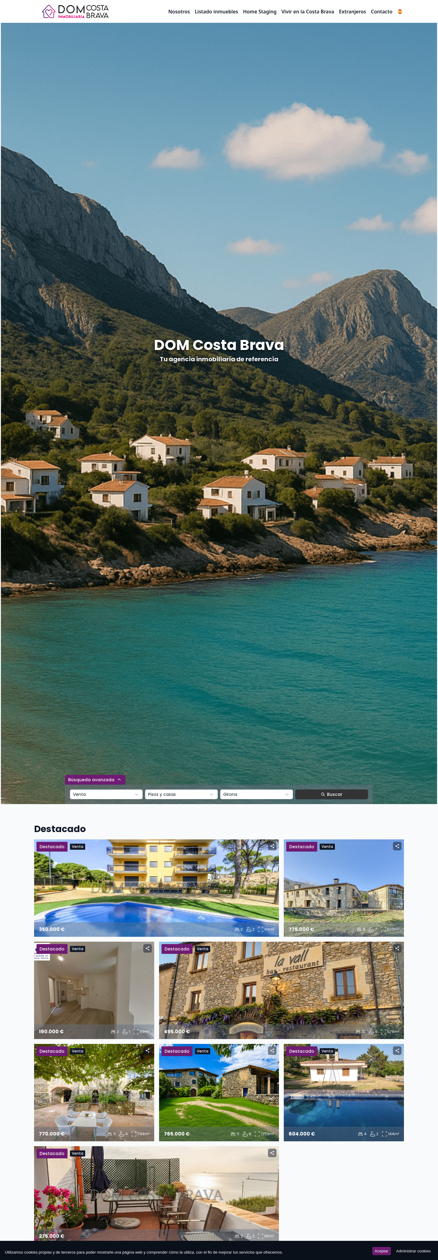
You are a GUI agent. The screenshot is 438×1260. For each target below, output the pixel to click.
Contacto (381, 11)
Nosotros (179, 11)
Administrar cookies (413, 1251)
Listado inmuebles (216, 11)
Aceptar (381, 1251)
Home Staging (259, 11)
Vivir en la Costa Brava (307, 11)
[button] (400, 12)
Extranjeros (352, 11)
